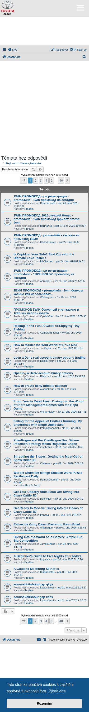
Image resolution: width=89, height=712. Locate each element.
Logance (45, 559)
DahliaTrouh (47, 360)
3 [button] (41, 180)
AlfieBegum (46, 527)
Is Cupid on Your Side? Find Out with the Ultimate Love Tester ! (44, 256)
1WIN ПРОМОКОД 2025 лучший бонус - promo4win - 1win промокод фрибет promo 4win (46, 219)
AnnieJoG (46, 281)
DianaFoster (47, 572)
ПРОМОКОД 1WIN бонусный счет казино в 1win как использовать (46, 311)
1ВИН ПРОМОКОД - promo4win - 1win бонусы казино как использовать (48, 292)
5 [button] (51, 180)
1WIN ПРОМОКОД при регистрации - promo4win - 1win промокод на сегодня (44, 198)
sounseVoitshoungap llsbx (33, 597)
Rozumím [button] (44, 703)
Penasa (44, 514)
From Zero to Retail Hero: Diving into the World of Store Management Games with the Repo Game (49, 404)
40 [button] (61, 180)
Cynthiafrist (46, 316)
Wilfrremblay (47, 411)
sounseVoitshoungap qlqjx (33, 584)
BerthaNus (46, 225)
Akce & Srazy (32, 485)
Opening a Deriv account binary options (43, 373)
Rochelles (46, 498)
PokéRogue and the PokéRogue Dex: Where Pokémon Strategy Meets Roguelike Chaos (46, 442)
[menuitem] (12, 50)
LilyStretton (46, 261)
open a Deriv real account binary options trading (49, 357)
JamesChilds (47, 543)
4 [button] (46, 180)
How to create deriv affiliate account (40, 386)
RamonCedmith (49, 479)
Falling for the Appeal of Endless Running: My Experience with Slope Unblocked (48, 422)
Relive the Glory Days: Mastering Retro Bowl (47, 524)
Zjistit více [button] (57, 691)
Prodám (29, 208)
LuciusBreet (47, 587)
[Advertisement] (45, 31)
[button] (23, 180)
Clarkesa (45, 463)
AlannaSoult (47, 389)
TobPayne (46, 348)
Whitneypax (47, 297)
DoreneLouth (47, 203)
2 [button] (35, 180)
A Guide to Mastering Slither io (36, 569)
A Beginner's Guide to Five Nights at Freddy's (47, 556)
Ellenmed (45, 376)
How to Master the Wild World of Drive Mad (45, 345)
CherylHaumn (48, 242)
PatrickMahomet (49, 427)
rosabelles (46, 447)
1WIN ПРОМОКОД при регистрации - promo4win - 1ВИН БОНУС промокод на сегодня (44, 274)
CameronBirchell (49, 332)
